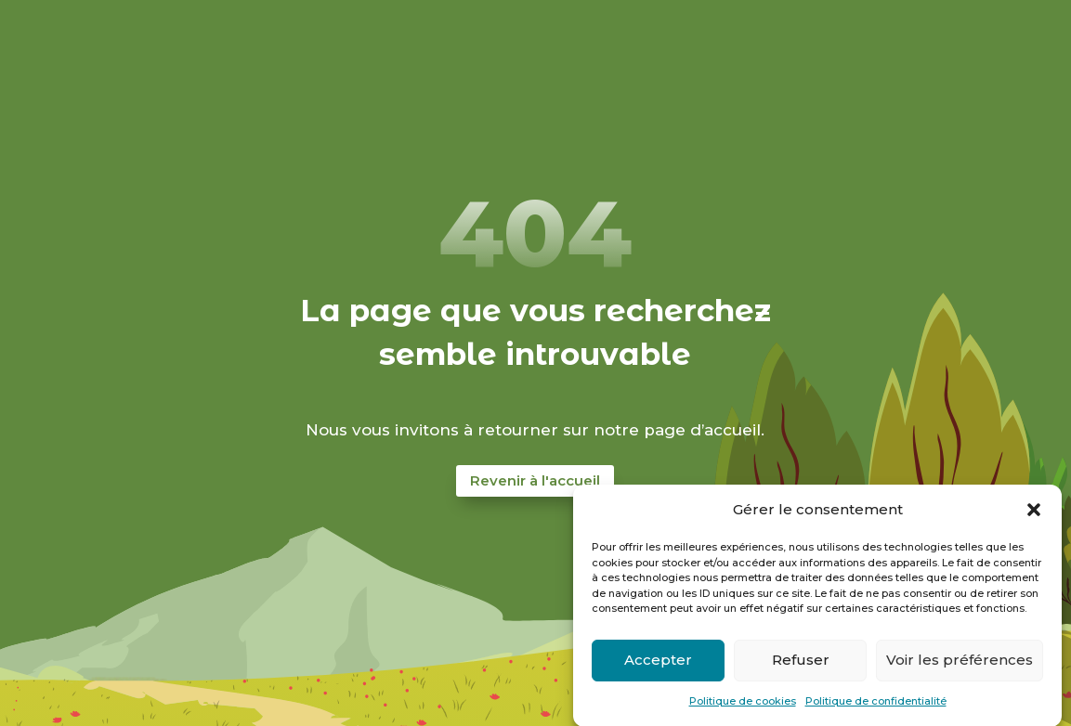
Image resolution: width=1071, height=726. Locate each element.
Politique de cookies (742, 706)
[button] (1034, 515)
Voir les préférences (959, 665)
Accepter (658, 665)
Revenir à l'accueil (535, 480)
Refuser (800, 665)
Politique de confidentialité (876, 706)
